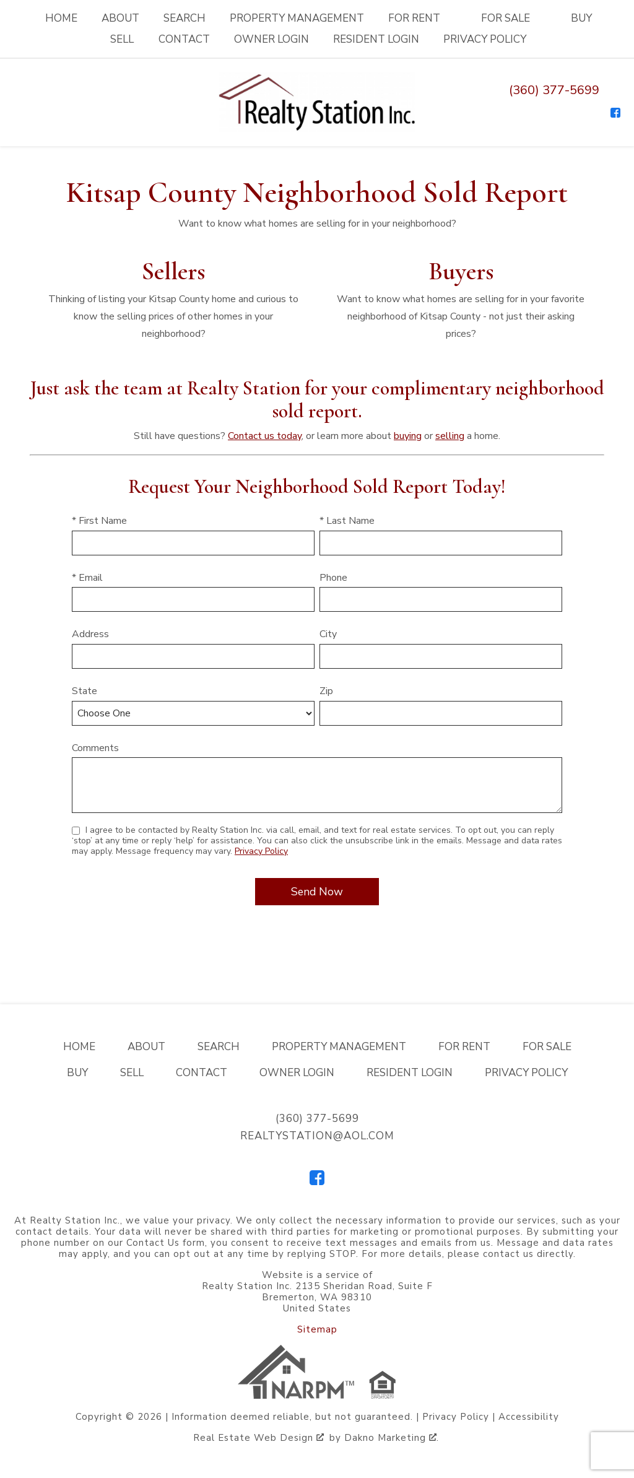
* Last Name (347, 521)
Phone (333, 578)
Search (184, 18)
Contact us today (265, 436)
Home (61, 18)
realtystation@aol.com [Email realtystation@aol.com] (317, 1136)
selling (449, 436)
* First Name (99, 521)
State (84, 691)
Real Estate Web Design (258, 1437)
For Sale (547, 1047)
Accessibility (528, 1417)
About (120, 18)
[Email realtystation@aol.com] (614, 90)
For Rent (464, 1047)
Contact (184, 39)
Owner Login (271, 39)
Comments (95, 748)
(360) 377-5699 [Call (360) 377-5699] (554, 90)
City (328, 634)
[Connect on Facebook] (615, 113)
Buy (581, 18)
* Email (87, 578)
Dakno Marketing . (391, 1437)
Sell (122, 39)
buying (408, 436)
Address (90, 634)
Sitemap (317, 1329)
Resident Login (376, 39)
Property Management (297, 18)
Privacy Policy (484, 39)
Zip (326, 691)
